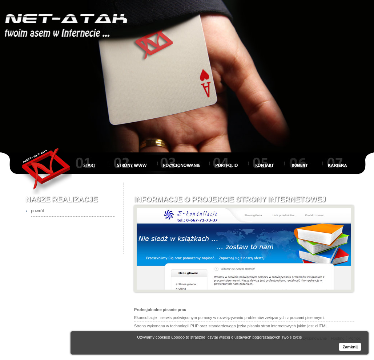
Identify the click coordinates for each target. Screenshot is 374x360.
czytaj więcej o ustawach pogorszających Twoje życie (255, 337)
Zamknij (350, 347)
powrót (37, 210)
